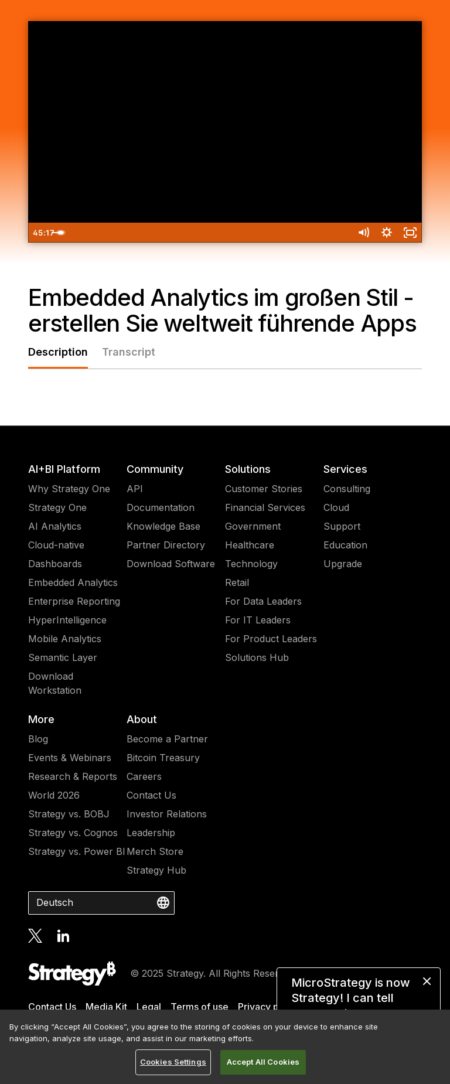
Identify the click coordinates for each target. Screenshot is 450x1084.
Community (155, 469)
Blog (38, 739)
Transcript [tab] (128, 352)
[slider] (214, 233)
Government (253, 526)
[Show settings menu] (386, 233)
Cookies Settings (173, 1061)
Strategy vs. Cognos (73, 832)
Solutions (248, 469)
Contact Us (151, 795)
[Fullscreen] (410, 233)
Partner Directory (166, 545)
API (135, 489)
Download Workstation (54, 683)
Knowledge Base (163, 526)
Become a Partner (167, 739)
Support (341, 526)
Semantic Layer (62, 657)
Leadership (151, 832)
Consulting (346, 489)
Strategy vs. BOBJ (69, 814)
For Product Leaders (271, 639)
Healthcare (249, 545)
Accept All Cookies (263, 1061)
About (142, 719)
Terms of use (200, 1007)
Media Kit (106, 1007)
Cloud (336, 507)
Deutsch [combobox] (54, 902)
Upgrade (342, 564)
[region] (225, 1047)
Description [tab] (58, 352)
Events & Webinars (69, 757)
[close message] (427, 981)
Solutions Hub (257, 657)
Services (345, 469)
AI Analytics (54, 526)
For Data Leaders (263, 601)
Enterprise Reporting (74, 601)
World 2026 (54, 795)
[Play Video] (40, 233)
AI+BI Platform (64, 469)
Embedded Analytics (73, 582)
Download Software (171, 564)
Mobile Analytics (64, 639)
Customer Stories (263, 489)
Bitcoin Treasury (163, 757)
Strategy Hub (156, 870)
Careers (144, 776)
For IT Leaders (258, 620)
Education (345, 545)
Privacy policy (269, 1007)
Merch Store (155, 851)
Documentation (161, 507)
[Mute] (363, 233)
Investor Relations (167, 814)
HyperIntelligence (67, 620)
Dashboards (55, 564)
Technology (251, 564)
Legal (149, 1007)
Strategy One (57, 507)
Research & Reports (72, 776)
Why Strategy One (69, 489)
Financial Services (265, 507)
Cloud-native (56, 545)
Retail (237, 582)
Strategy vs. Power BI (76, 851)
